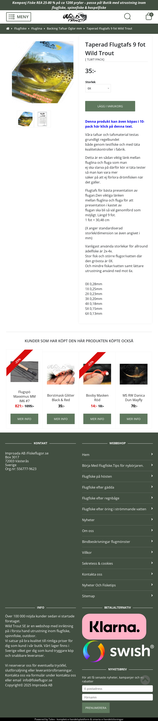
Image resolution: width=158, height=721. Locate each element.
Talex (52, 719)
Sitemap (117, 596)
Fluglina (36, 28)
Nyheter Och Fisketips (117, 585)
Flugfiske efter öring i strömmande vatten (117, 509)
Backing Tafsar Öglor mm (64, 28)
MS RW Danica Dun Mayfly (134, 397)
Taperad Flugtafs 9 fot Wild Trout (109, 28)
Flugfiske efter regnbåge (117, 498)
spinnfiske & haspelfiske (86, 7)
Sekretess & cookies (117, 563)
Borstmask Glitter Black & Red (60, 397)
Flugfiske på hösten (117, 476)
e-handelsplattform (78, 719)
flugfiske (59, 7)
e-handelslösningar (112, 719)
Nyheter (117, 520)
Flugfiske (20, 28)
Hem (117, 454)
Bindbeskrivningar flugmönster (117, 541)
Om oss (117, 531)
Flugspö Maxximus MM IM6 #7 (24, 396)
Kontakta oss (117, 574)
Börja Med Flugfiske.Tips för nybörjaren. (117, 465)
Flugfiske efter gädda (117, 487)
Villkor (117, 552)
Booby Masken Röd (97, 397)
